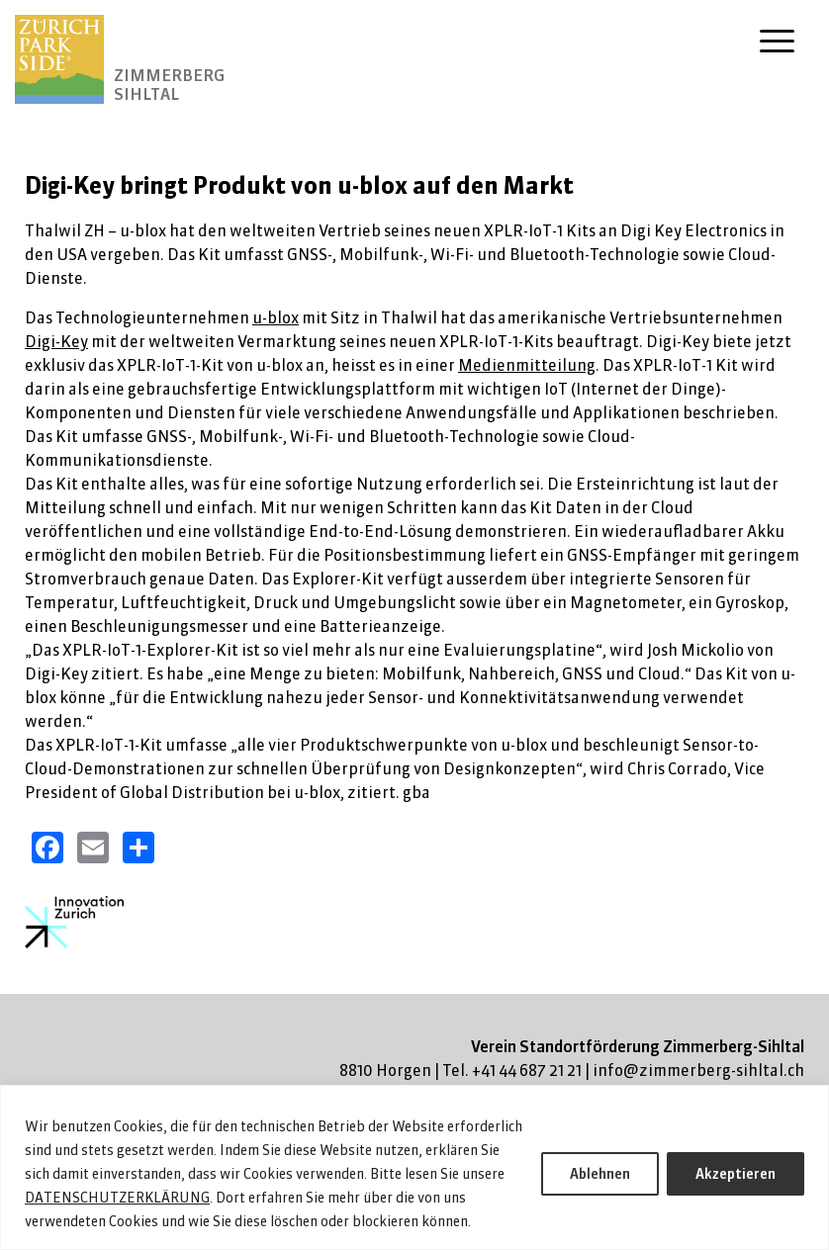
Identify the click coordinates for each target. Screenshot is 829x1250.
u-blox (275, 317)
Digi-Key (56, 341)
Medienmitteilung (527, 365)
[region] (414, 1167)
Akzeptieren (735, 1174)
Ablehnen (600, 1174)
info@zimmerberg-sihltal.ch (698, 1070)
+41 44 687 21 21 (527, 1070)
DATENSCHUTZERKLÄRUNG (117, 1197)
